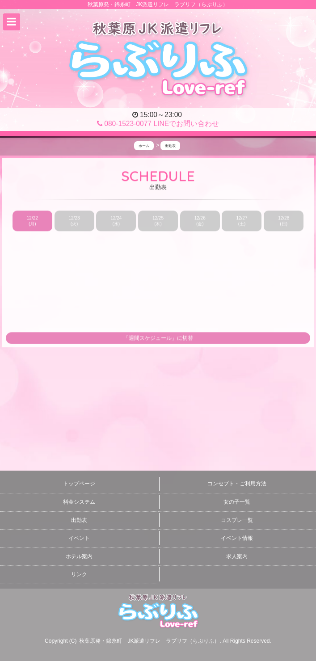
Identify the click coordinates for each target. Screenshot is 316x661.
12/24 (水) (116, 221)
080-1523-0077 (124, 123)
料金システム (79, 502)
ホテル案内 (79, 556)
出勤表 (79, 520)
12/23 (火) (74, 221)
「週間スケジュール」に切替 (158, 338)
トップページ (79, 483)
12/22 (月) (32, 221)
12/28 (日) (283, 221)
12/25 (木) (158, 221)
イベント (79, 538)
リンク (79, 574)
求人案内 (237, 556)
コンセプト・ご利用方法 (236, 483)
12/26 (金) (200, 221)
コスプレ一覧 (237, 520)
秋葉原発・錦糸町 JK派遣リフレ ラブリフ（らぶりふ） (149, 641)
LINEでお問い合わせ (186, 123)
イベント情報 (237, 538)
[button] (11, 21)
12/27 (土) (241, 221)
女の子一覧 (236, 502)
